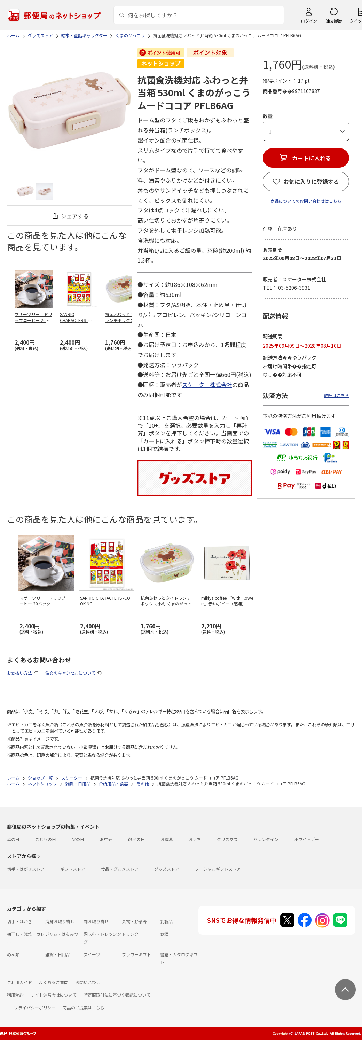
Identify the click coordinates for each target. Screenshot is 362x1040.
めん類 (13, 954)
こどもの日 (45, 839)
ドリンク (130, 934)
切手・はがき (19, 921)
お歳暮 (166, 839)
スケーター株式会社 (207, 384)
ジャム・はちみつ (61, 934)
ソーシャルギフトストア (218, 869)
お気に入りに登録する (311, 181)
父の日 (78, 839)
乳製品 (166, 921)
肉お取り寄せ (96, 921)
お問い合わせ (87, 982)
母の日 (13, 839)
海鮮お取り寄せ (59, 921)
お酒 (164, 934)
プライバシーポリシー (35, 1007)
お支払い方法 (19, 673)
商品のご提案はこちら (83, 1007)
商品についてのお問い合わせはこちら (305, 201)
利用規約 (15, 995)
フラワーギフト (136, 954)
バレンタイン (265, 839)
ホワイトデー (306, 839)
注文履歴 (334, 21)
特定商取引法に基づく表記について (117, 995)
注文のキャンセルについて (70, 673)
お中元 (106, 839)
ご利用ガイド (19, 982)
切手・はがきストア (26, 869)
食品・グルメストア (120, 869)
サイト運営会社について (54, 995)
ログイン (309, 21)
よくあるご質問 (53, 982)
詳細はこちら (336, 395)
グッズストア (166, 869)
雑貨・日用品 (57, 954)
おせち (195, 839)
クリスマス (227, 839)
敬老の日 (136, 839)
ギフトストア (72, 869)
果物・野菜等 (134, 921)
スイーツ (92, 954)
